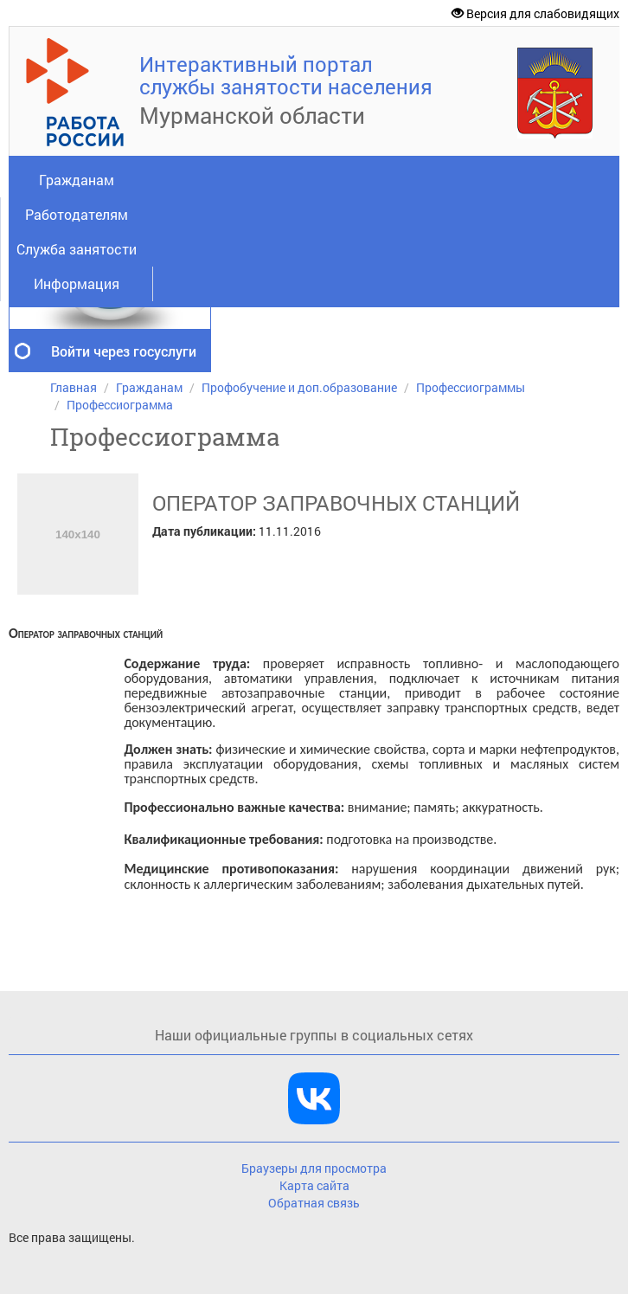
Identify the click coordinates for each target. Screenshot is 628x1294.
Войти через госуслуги (123, 351)
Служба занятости (76, 249)
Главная (73, 387)
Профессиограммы (470, 387)
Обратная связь (314, 1202)
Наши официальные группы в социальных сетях (314, 1035)
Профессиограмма (120, 404)
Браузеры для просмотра (314, 1168)
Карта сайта (314, 1185)
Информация (76, 283)
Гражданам (76, 180)
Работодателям (76, 214)
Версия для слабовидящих (535, 13)
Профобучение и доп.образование (299, 387)
